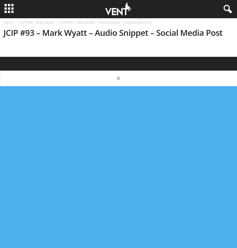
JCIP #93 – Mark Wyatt (36, 22)
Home (8, 22)
